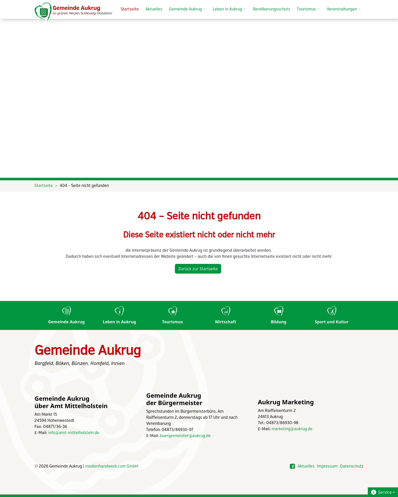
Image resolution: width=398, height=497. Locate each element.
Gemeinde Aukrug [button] (187, 9)
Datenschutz (351, 466)
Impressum (327, 466)
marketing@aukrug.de (292, 429)
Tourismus (172, 315)
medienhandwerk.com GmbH (111, 466)
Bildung (278, 315)
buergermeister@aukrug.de (185, 436)
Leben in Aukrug (119, 315)
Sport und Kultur (332, 315)
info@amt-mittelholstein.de (73, 433)
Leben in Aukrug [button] (229, 9)
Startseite (130, 9)
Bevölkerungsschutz (271, 9)
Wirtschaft (225, 315)
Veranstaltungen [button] (344, 9)
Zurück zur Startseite (198, 268)
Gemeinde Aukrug (66, 315)
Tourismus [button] (308, 9)
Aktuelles (153, 9)
